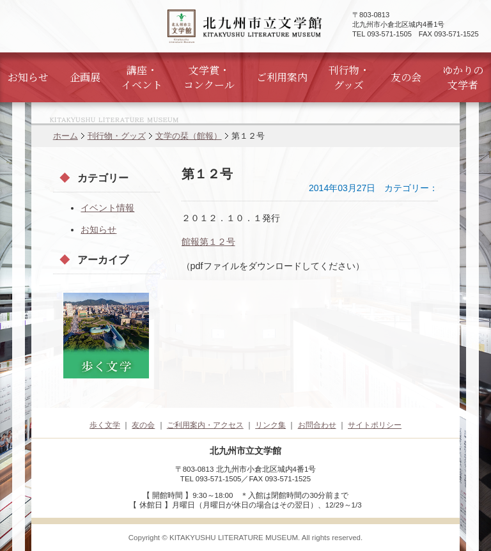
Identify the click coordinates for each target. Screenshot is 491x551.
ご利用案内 (282, 77)
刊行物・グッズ (349, 77)
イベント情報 (107, 208)
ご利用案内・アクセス (205, 425)
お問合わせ (317, 425)
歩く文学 (105, 425)
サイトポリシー (374, 425)
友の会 (406, 77)
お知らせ (28, 77)
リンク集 (270, 425)
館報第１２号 (208, 242)
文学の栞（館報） (188, 136)
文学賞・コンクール (209, 77)
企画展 (85, 77)
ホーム (65, 136)
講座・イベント (141, 77)
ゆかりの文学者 (462, 77)
